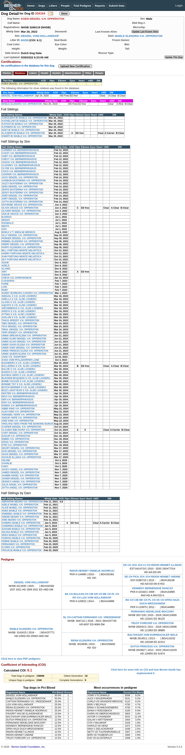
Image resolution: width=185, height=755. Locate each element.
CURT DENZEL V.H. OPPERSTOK (20, 433)
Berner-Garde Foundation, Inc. (28, 746)
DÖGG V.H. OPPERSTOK (15, 442)
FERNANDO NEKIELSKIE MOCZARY (152, 611)
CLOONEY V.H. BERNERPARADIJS (21, 165)
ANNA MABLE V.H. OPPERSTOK (19, 510)
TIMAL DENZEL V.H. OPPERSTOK (20, 329)
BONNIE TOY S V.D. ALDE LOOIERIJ (22, 384)
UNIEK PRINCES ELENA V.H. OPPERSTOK (25, 350)
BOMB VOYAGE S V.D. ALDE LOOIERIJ (23, 381)
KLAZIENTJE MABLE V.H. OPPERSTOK (23, 133)
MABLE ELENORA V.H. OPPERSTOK (139, 35)
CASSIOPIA (8, 280)
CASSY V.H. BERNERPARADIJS (19, 153)
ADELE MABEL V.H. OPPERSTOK (20, 504)
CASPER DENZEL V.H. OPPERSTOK (21, 426)
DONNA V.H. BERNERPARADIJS (19, 405)
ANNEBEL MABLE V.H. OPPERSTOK (22, 513)
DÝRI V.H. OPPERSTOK (14, 445)
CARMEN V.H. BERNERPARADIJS (20, 150)
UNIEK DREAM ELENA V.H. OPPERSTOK (24, 335)
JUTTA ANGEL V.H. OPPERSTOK (20, 487)
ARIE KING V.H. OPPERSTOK (18, 420)
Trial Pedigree (82, 5)
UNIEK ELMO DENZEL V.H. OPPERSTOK (24, 338)
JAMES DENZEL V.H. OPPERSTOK (21, 472)
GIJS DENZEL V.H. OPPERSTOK (19, 451)
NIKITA (5, 226)
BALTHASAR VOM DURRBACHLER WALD (153, 634)
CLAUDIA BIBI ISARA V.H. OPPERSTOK (23, 429)
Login (179, 5)
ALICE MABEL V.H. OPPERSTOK (20, 507)
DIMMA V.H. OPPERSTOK (16, 439)
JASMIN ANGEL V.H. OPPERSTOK (20, 475)
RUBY (5, 290)
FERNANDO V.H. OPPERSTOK (18, 544)
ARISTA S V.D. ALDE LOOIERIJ (19, 311)
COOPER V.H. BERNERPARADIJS (20, 174)
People (65, 5)
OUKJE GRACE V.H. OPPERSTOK (20, 214)
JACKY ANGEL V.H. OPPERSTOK (20, 469)
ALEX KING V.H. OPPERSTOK (18, 411)
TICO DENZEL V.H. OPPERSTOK (19, 326)
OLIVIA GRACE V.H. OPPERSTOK (20, 207)
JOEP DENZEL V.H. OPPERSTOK (20, 195)
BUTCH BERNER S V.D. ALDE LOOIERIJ (24, 387)
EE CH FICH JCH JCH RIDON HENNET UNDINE (152, 576)
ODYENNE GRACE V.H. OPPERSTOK (22, 204)
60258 (25, 40)
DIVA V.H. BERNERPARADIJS (18, 402)
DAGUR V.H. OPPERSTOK (16, 436)
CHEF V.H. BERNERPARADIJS (18, 156)
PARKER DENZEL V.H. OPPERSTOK (21, 238)
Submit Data (116, 5)
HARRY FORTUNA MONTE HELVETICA (23, 253)
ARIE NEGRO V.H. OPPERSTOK (19, 519)
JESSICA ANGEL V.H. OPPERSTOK (21, 481)
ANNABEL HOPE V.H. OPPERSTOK (21, 414)
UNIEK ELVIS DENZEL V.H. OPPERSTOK (24, 341)
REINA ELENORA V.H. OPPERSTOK (92, 640)
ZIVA (4, 229)
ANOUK (6, 274)
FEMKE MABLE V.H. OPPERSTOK (20, 541)
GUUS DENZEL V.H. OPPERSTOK (20, 454)
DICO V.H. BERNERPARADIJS (18, 396)
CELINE (6, 460)
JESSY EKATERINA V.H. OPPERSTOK (22, 192)
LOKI (4, 287)
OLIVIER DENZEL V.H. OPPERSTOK (21, 211)
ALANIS (6, 268)
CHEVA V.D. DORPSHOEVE (17, 277)
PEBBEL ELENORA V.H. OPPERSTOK (22, 241)
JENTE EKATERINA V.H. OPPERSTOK (22, 189)
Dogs (42, 5)
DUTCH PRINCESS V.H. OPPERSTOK (153, 646)
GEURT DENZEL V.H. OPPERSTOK (21, 448)
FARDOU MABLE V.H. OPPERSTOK (21, 538)
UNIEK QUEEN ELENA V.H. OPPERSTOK (24, 353)
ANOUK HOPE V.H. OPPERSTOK (20, 417)
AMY (4, 271)
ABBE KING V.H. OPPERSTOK (18, 408)
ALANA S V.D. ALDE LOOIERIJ (18, 302)
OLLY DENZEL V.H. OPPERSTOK (20, 235)
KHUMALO (7, 223)
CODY (5, 466)
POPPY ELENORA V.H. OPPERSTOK (22, 247)
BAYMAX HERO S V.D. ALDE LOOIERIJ (23, 375)
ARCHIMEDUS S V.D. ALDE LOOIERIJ (22, 308)
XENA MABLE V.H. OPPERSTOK (19, 535)
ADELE (5, 265)
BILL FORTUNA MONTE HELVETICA (21, 250)
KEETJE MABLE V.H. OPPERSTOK (21, 130)
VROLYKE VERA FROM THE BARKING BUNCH (27, 423)
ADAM (5, 262)
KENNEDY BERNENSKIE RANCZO (152, 588)
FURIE (5, 283)
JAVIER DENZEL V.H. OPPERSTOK (21, 478)
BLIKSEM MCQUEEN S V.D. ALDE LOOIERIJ (26, 378)
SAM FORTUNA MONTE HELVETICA (21, 256)
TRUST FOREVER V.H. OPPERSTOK (152, 623)
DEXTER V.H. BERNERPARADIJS (20, 393)
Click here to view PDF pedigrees (20, 658)
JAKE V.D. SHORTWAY (14, 356)
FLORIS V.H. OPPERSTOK (16, 547)
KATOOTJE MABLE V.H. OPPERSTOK (22, 124)
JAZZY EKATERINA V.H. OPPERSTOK (22, 183)
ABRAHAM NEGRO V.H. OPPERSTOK (22, 501)
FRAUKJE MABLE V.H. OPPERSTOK (22, 550)
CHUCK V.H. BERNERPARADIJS (19, 162)
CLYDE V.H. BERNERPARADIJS (19, 168)
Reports (100, 5)
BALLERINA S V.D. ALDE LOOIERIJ (21, 366)
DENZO (6, 220)
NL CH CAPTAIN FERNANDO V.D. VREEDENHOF (92, 617)
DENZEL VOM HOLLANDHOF (40, 35)
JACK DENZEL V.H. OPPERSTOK (20, 177)
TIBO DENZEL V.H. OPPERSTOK (19, 323)
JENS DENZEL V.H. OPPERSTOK (20, 186)
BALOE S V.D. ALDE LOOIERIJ (18, 369)
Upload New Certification (75, 66)
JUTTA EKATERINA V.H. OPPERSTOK (22, 201)
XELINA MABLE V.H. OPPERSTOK (20, 532)
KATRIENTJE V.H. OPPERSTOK (19, 127)
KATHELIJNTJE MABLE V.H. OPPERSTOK (25, 121)
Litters (53, 5)
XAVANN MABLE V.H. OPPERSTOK (21, 529)
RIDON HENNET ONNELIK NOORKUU (92, 570)
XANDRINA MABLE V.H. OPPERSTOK (22, 526)
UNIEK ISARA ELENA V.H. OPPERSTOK (23, 344)
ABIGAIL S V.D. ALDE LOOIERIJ (19, 296)
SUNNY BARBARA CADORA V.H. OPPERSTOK (27, 293)
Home (31, 5)
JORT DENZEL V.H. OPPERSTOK (20, 198)
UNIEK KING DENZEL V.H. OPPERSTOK (23, 347)
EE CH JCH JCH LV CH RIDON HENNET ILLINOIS (152, 565)
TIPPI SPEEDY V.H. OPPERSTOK (20, 332)
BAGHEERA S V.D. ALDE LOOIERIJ (21, 363)
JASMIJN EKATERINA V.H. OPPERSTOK (24, 180)
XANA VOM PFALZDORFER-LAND (20, 360)
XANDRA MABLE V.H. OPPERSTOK (21, 523)
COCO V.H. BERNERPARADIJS (19, 171)
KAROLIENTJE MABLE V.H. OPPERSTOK (24, 117)
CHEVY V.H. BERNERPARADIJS (19, 159)
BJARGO (7, 217)
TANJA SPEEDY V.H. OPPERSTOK (20, 320)
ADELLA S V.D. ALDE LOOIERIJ (19, 299)
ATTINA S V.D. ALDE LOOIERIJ (18, 314)
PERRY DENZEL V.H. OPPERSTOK (21, 244)
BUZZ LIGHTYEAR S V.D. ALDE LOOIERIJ (24, 390)
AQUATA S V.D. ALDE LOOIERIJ (19, 305)
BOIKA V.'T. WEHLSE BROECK (18, 232)
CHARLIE (7, 463)
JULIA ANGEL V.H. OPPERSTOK (19, 484)
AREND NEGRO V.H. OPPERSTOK (20, 516)
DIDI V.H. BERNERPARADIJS (17, 399)
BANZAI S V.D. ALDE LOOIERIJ (19, 372)
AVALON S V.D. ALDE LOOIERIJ (19, 317)
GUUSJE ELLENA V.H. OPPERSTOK (21, 457)
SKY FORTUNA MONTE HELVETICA (21, 259)
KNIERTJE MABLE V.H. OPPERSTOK (22, 136)
